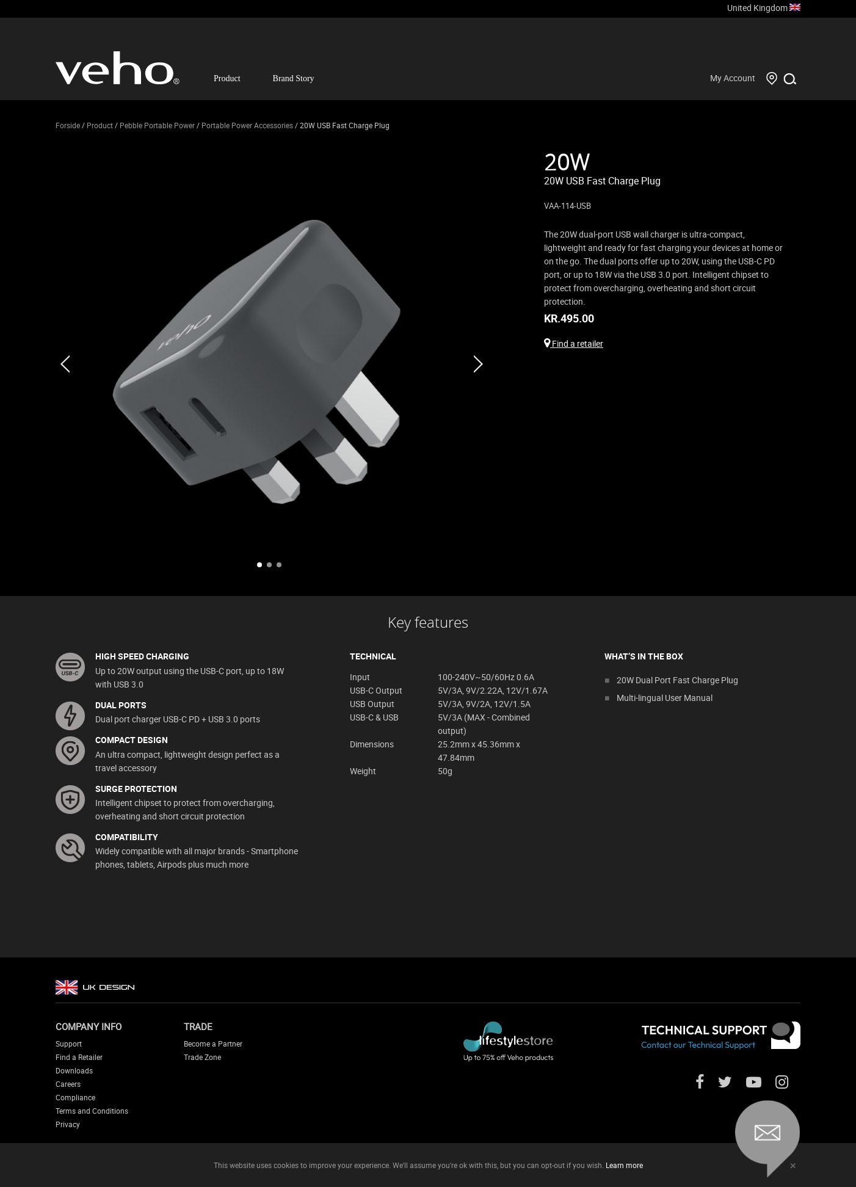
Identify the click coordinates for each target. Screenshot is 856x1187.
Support (69, 1043)
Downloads (74, 1070)
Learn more (624, 1165)
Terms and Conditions (92, 1111)
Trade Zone (202, 1057)
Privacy (68, 1124)
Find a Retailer (79, 1057)
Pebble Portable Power (157, 125)
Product (227, 78)
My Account (732, 78)
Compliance (75, 1097)
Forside (68, 125)
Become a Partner (213, 1043)
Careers (68, 1084)
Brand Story (293, 78)
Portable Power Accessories (247, 125)
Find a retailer (573, 343)
